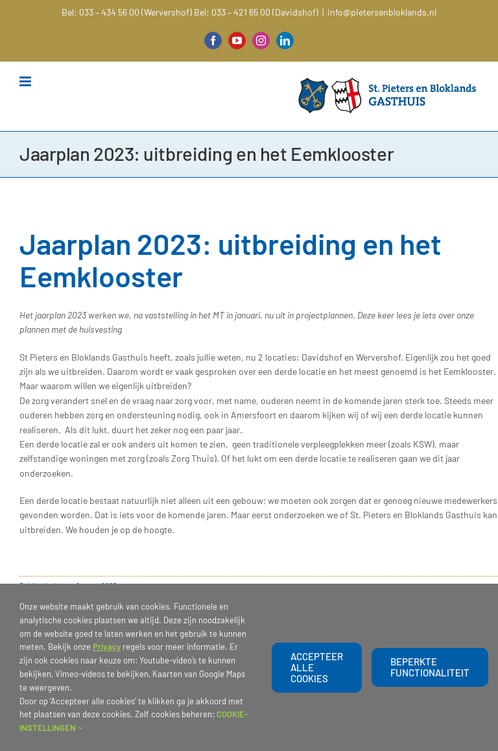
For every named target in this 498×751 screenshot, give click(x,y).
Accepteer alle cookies (316, 667)
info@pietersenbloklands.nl (381, 12)
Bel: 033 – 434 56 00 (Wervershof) (127, 12)
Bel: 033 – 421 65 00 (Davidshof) (256, 12)
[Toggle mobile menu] (26, 81)
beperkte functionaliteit (429, 667)
